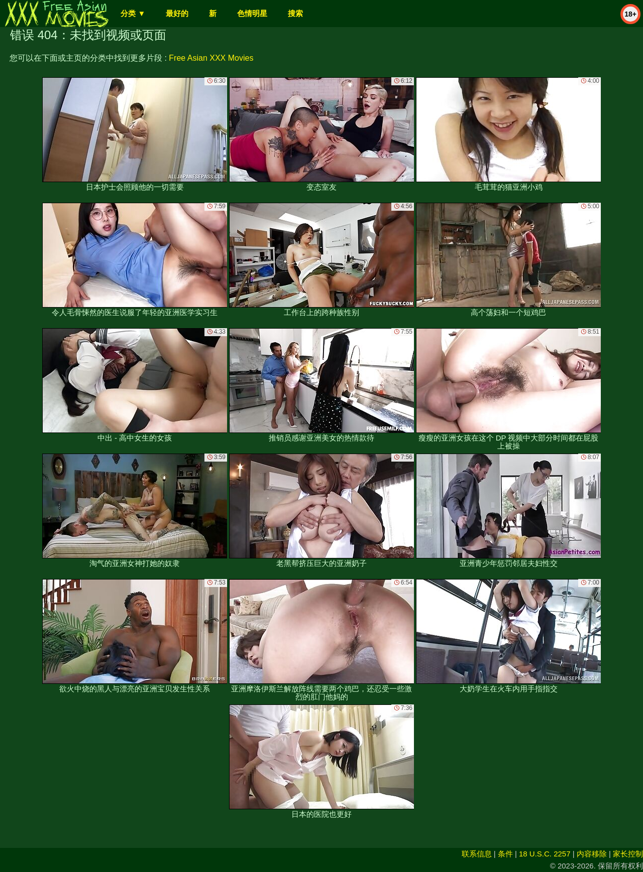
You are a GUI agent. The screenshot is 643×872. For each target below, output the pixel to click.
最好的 (177, 13)
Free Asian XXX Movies (211, 58)
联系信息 (477, 853)
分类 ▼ (133, 13)
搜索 (295, 13)
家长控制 (628, 853)
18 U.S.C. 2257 (545, 853)
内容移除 (592, 853)
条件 (505, 853)
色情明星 (252, 13)
